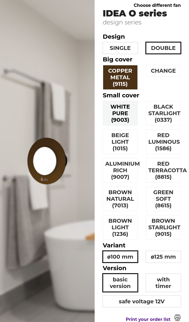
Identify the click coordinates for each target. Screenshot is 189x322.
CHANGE (163, 70)
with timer (163, 282)
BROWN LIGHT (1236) (120, 227)
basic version (120, 282)
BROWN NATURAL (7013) (120, 199)
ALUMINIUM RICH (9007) (121, 170)
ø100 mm (120, 256)
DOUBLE (163, 48)
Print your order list (153, 319)
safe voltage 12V (142, 301)
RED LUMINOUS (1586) (164, 142)
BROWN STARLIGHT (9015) (164, 227)
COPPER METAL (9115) (120, 77)
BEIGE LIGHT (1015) (120, 142)
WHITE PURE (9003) (120, 113)
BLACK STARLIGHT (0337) (164, 113)
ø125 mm (163, 256)
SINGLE (120, 48)
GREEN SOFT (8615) (163, 199)
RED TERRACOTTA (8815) (164, 170)
